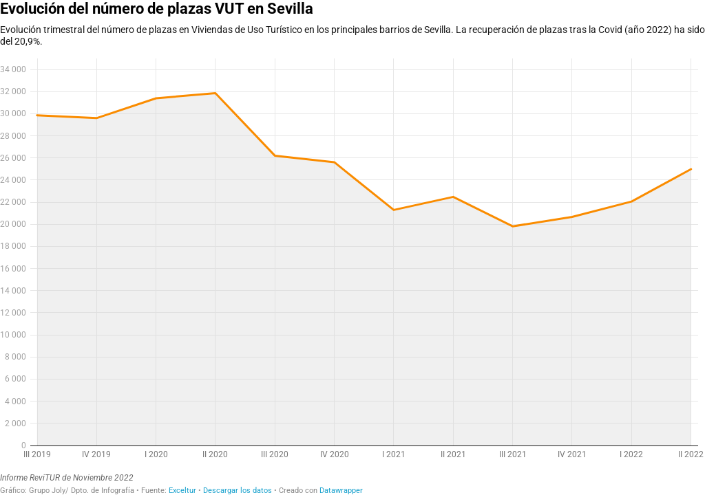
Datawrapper (341, 490)
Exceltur (182, 490)
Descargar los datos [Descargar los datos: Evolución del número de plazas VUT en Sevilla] (237, 490)
